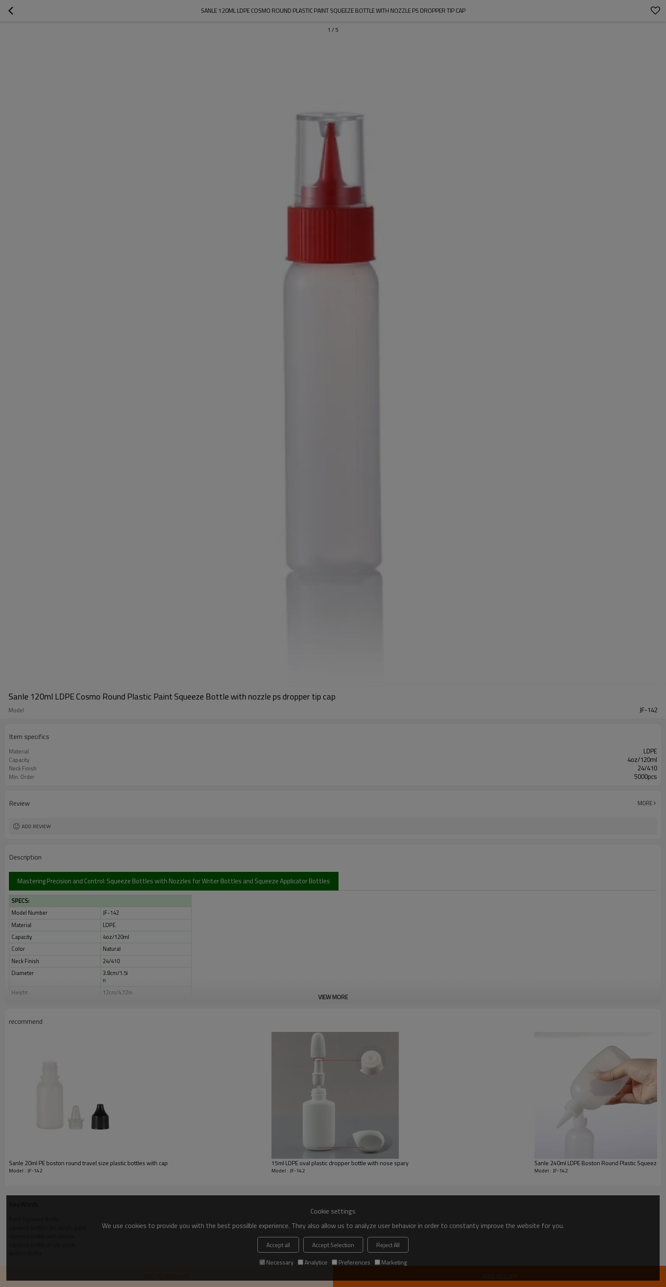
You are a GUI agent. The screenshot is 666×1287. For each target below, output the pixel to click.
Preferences (351, 1262)
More (645, 803)
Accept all (278, 1244)
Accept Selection (333, 1244)
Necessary (276, 1262)
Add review (36, 826)
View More (333, 996)
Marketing (391, 1262)
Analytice (312, 1262)
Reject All (388, 1244)
